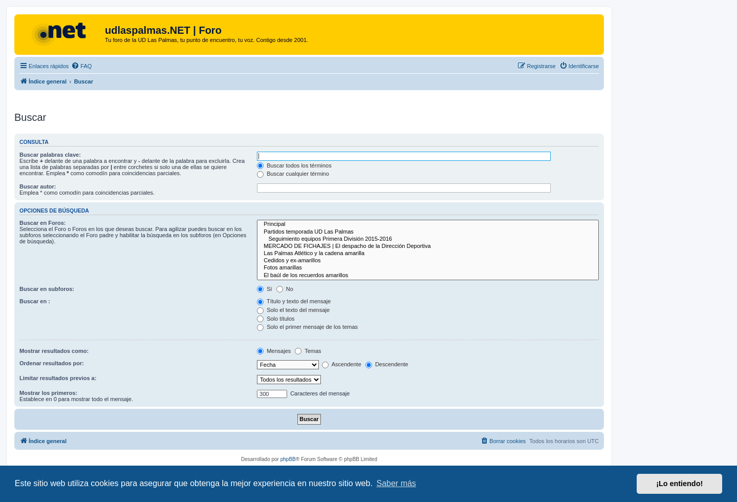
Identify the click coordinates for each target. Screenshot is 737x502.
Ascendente (341, 364)
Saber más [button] (396, 483)
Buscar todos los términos (294, 165)
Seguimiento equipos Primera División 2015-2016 (428, 239)
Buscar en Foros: (42, 223)
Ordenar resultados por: (51, 363)
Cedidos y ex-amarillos (428, 260)
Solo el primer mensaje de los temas (307, 327)
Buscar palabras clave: (50, 155)
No (284, 289)
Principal (428, 224)
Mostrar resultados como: (54, 351)
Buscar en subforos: (46, 289)
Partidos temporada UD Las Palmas (428, 232)
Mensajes (274, 351)
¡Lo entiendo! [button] (679, 483)
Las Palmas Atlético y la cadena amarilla (428, 253)
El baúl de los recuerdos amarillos (428, 275)
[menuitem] (81, 66)
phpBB (288, 459)
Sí (264, 289)
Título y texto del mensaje (294, 301)
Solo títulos (275, 319)
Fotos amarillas (428, 267)
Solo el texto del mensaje (293, 310)
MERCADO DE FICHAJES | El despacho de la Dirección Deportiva (428, 246)
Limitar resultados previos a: (57, 378)
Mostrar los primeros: (48, 393)
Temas (308, 351)
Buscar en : (34, 301)
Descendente (386, 364)
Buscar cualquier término (293, 174)
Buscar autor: (37, 186)
